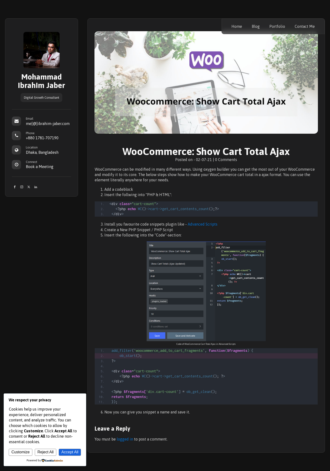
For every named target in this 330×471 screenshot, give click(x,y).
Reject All (45, 452)
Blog (256, 26)
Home (236, 26)
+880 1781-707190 (42, 138)
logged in (125, 439)
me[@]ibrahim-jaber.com (48, 123)
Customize (20, 452)
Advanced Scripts (202, 224)
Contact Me (305, 26)
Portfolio (277, 26)
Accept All (69, 452)
